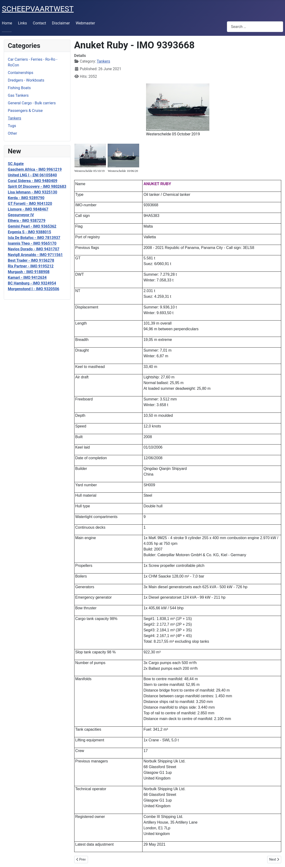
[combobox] (255, 26)
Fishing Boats (19, 88)
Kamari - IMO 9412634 (27, 277)
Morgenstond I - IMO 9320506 (33, 289)
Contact (39, 23)
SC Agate (16, 163)
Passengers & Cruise (25, 110)
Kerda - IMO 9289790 (26, 198)
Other (12, 133)
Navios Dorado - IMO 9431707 (33, 249)
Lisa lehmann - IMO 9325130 (32, 192)
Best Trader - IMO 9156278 (31, 260)
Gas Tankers (18, 95)
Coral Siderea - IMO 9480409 (32, 181)
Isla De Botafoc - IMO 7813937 (34, 237)
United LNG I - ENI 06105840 (32, 175)
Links (22, 23)
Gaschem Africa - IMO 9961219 (35, 169)
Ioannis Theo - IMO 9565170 (32, 243)
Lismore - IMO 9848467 (28, 209)
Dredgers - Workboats (26, 80)
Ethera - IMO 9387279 (26, 220)
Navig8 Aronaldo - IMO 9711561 (35, 254)
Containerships (20, 72)
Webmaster (85, 23)
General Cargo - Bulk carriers (32, 103)
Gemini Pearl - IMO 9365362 (32, 226)
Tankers (14, 118)
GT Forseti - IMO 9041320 (30, 203)
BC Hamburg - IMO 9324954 (32, 283)
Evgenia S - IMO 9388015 (29, 232)
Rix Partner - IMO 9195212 (31, 266)
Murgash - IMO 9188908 (29, 272)
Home (7, 23)
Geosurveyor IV (21, 215)
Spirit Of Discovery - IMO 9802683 (37, 186)
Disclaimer (61, 23)
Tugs (12, 126)
